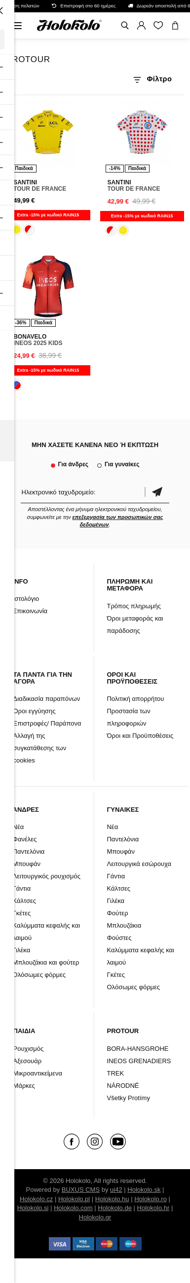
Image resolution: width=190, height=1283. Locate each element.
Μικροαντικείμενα (37, 1073)
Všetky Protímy (128, 1098)
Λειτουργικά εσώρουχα (139, 863)
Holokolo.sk (143, 1189)
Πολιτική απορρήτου (135, 698)
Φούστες (119, 937)
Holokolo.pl (74, 1199)
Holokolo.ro (150, 1199)
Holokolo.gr (95, 1217)
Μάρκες (24, 1085)
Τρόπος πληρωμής (134, 606)
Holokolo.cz (36, 1199)
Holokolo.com (73, 1208)
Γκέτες (22, 913)
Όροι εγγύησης (34, 711)
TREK (115, 1073)
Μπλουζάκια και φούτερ (46, 962)
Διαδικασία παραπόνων (46, 698)
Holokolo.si (33, 1208)
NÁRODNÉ (123, 1085)
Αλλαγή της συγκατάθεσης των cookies (40, 748)
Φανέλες (25, 839)
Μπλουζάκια (124, 925)
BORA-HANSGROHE (137, 1048)
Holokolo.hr (153, 1208)
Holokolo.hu (112, 1199)
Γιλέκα (22, 950)
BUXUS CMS (81, 1189)
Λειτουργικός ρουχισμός (46, 876)
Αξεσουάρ (27, 1061)
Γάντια (22, 888)
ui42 (116, 1189)
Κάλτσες (25, 900)
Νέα (18, 827)
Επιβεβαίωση (157, 492)
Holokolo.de (115, 1208)
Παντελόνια (29, 851)
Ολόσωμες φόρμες (39, 974)
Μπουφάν (26, 863)
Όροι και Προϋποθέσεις (140, 735)
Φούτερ (117, 913)
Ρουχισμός (28, 1048)
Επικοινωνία (30, 611)
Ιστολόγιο (26, 598)
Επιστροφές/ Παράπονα (47, 723)
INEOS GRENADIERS (139, 1061)
